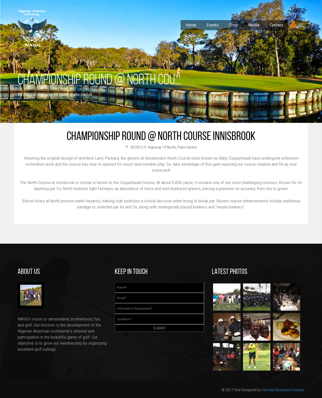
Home (191, 25)
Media (253, 25)
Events (213, 25)
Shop (233, 25)
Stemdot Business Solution (282, 390)
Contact (276, 25)
